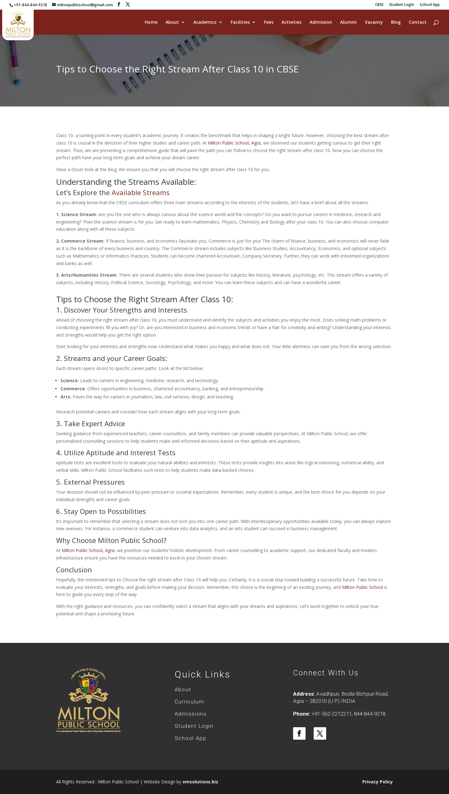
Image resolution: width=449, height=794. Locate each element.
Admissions (191, 714)
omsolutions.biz (200, 782)
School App (430, 5)
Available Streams (141, 192)
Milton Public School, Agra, (235, 143)
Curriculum (189, 701)
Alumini (348, 22)
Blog (396, 22)
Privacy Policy (377, 782)
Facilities (240, 22)
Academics (204, 22)
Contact (418, 22)
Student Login (401, 5)
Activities (292, 22)
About (172, 22)
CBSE (379, 5)
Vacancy (374, 22)
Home (151, 22)
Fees (268, 22)
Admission (321, 22)
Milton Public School (362, 587)
